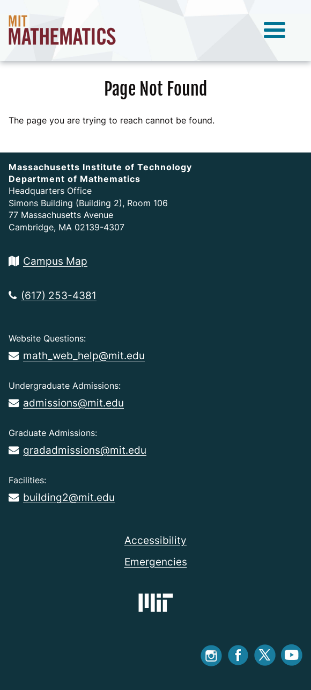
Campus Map (48, 261)
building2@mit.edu (62, 497)
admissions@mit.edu (66, 402)
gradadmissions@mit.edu (77, 450)
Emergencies (155, 561)
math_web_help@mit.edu (77, 355)
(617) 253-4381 (53, 295)
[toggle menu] (274, 30)
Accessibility (155, 540)
